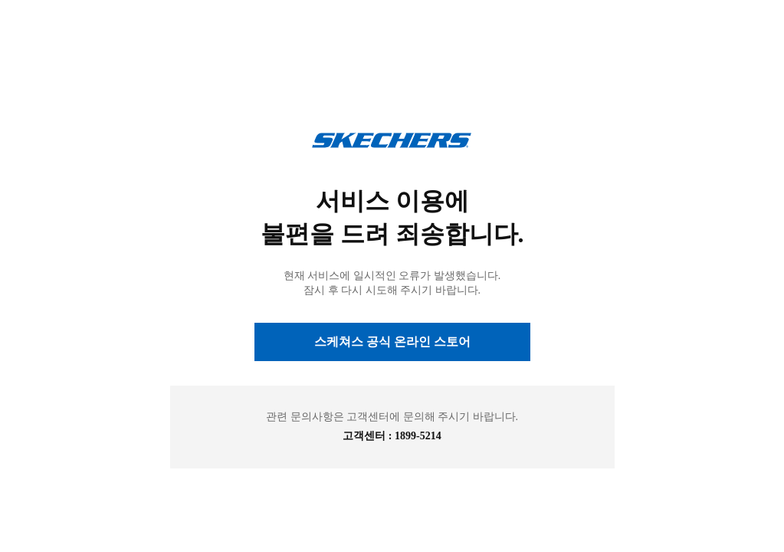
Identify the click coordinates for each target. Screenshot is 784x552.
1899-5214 (418, 436)
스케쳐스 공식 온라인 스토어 (392, 341)
